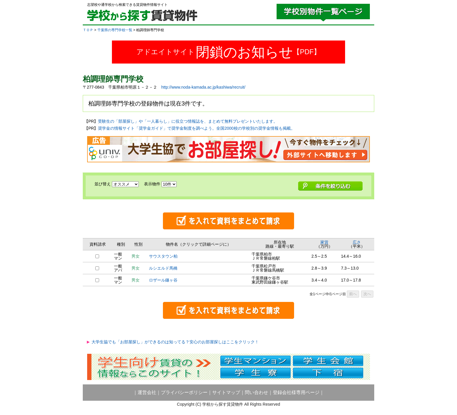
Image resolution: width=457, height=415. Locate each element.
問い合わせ (256, 392)
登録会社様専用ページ (296, 392)
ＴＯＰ (88, 30)
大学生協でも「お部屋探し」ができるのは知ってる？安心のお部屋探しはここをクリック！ (175, 342)
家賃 (324, 242)
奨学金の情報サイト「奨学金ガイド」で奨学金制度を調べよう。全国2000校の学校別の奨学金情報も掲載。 (196, 128)
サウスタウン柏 (163, 256)
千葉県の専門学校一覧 (114, 30)
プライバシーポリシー (184, 392)
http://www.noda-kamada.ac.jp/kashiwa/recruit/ (203, 87)
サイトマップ (226, 392)
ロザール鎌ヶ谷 (163, 280)
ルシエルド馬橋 (163, 268)
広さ (357, 242)
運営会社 (147, 392)
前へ (353, 294)
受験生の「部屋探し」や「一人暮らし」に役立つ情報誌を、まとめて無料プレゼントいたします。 (187, 121)
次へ (367, 294)
